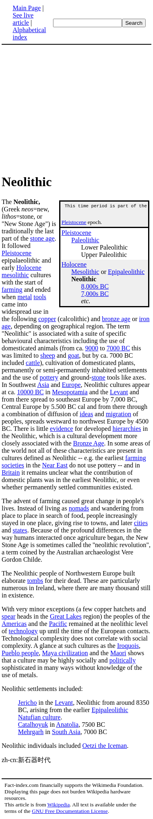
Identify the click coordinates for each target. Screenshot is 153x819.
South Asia (66, 731)
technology (23, 631)
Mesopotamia (70, 392)
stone (98, 377)
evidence (61, 428)
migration (118, 414)
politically (122, 660)
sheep (47, 355)
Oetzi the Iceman (104, 745)
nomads (79, 508)
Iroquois (128, 645)
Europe (71, 384)
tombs (35, 580)
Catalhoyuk (33, 724)
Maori (118, 653)
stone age (42, 238)
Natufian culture (39, 717)
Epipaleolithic (126, 274)
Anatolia (67, 724)
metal (25, 296)
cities (141, 522)
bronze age (116, 318)
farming (12, 289)
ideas (86, 414)
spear (9, 616)
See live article (23, 19)
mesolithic (15, 275)
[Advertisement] (70, 109)
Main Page (27, 7)
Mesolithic (85, 274)
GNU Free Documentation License (70, 811)
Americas (14, 623)
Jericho (27, 702)
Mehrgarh (31, 731)
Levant (119, 392)
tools (39, 296)
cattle (33, 362)
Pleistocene (74, 225)
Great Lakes (66, 616)
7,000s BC (95, 296)
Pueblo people (20, 653)
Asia (43, 384)
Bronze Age (88, 443)
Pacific (58, 623)
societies (13, 465)
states (20, 530)
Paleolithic (85, 242)
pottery (49, 377)
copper (47, 318)
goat (73, 355)
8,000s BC (95, 288)
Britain (11, 472)
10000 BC (30, 392)
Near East (55, 465)
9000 (91, 348)
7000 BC (118, 348)
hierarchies (127, 428)
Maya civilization (65, 653)
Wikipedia (58, 805)
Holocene (74, 266)
